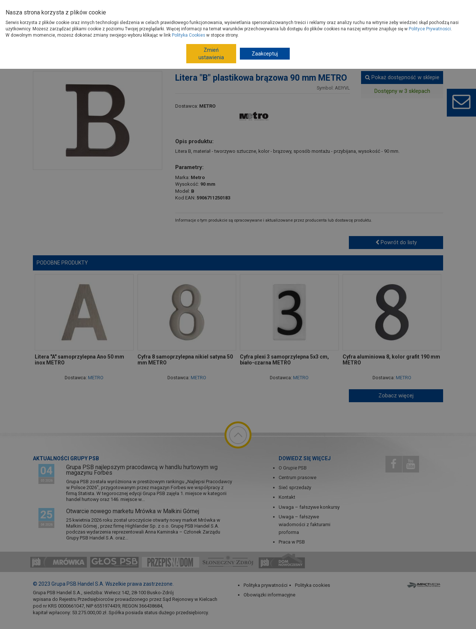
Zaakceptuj (265, 54)
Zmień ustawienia (211, 53)
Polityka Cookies (188, 35)
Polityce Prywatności (430, 28)
